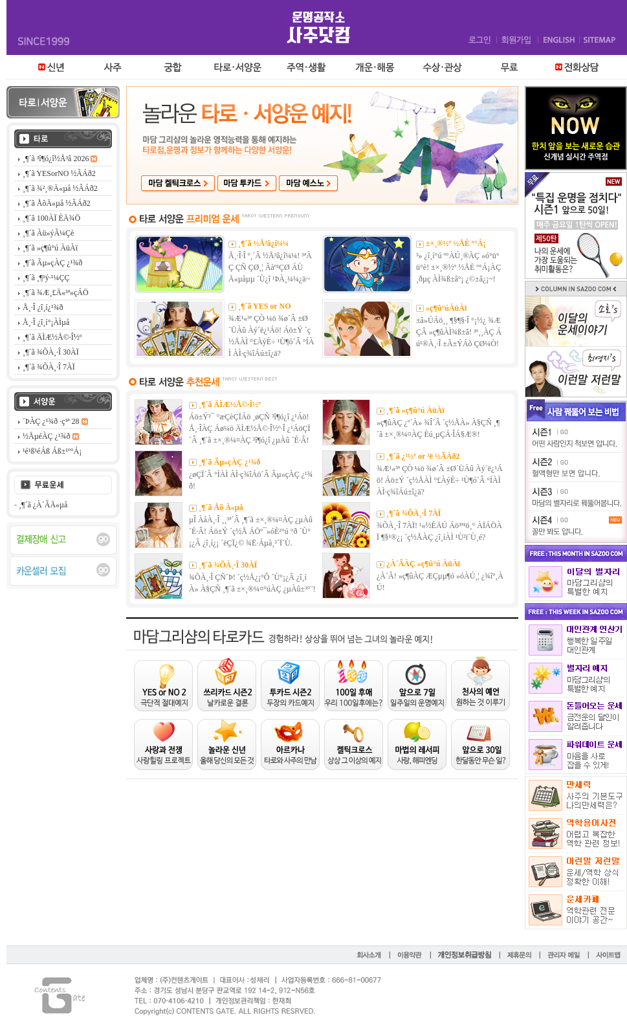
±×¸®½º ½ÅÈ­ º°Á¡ (455, 243)
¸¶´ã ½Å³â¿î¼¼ (263, 243)
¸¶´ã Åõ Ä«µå (221, 507)
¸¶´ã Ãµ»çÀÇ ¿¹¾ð (229, 462)
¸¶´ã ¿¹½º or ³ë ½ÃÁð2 (422, 456)
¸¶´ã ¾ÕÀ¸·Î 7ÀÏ (413, 513)
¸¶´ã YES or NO (264, 306)
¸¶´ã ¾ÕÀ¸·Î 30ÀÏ (228, 564)
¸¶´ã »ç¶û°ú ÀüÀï (415, 410)
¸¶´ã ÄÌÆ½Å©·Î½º (230, 404)
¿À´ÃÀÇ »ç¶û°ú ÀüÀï (423, 563)
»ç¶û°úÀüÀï (446, 308)
